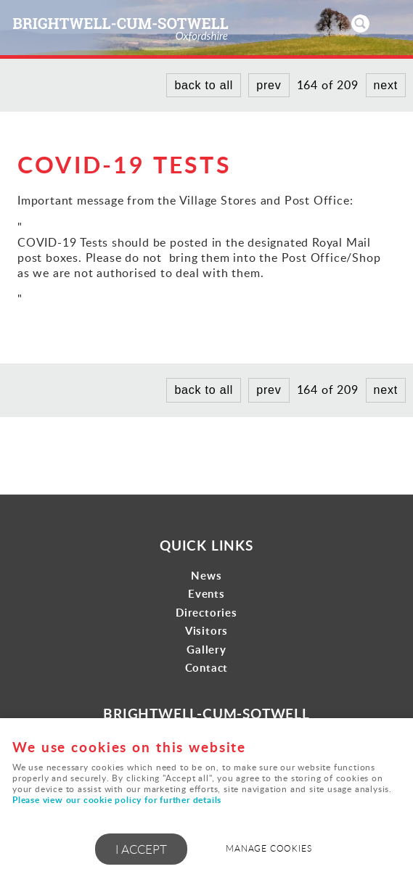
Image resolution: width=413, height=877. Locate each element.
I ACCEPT (141, 849)
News (206, 575)
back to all (203, 85)
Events (206, 593)
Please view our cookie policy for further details (116, 800)
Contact (207, 667)
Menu (387, 23)
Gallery (206, 649)
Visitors (206, 630)
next (386, 85)
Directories (206, 612)
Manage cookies (268, 848)
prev (268, 85)
